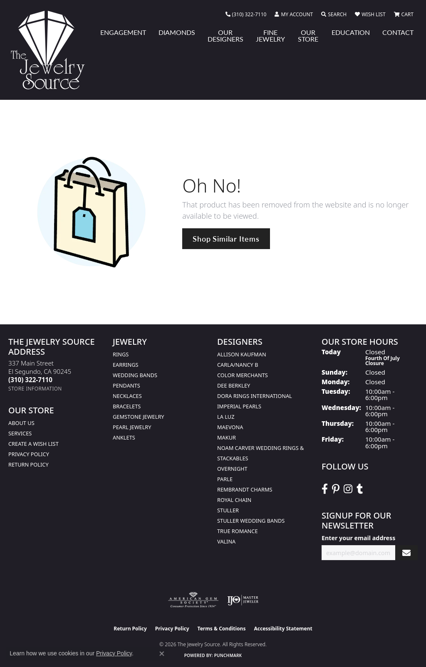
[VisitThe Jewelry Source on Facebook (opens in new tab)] (325, 489)
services (20, 433)
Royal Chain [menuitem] (234, 500)
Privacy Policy (28, 454)
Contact (398, 32)
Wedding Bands (135, 375)
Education (351, 32)
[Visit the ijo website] (242, 600)
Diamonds (177, 32)
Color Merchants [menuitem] (242, 375)
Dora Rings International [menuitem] (254, 396)
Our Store (308, 35)
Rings (121, 354)
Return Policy (28, 464)
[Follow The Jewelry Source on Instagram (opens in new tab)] (348, 489)
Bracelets (127, 406)
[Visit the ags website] (193, 600)
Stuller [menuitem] (228, 510)
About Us (21, 423)
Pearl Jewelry (132, 427)
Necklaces (127, 396)
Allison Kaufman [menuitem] (241, 354)
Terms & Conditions (222, 628)
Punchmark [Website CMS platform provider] (228, 655)
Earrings (126, 364)
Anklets (124, 437)
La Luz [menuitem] (225, 416)
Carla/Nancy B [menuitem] (237, 364)
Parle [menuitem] (225, 479)
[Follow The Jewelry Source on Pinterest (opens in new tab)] (335, 489)
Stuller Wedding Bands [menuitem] (251, 520)
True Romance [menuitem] (237, 531)
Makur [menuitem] (226, 437)
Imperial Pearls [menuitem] (239, 406)
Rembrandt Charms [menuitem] (244, 489)
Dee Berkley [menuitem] (233, 385)
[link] (246, 14)
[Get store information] (35, 388)
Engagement (123, 32)
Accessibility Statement (283, 628)
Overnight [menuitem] (232, 468)
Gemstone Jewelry (138, 416)
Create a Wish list (33, 443)
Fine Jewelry (270, 35)
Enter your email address (358, 538)
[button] (294, 14)
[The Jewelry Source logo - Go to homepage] (51, 49)
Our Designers (225, 35)
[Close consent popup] (161, 653)
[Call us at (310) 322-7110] (30, 379)
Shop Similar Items (226, 238)
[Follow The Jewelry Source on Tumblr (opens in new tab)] (360, 489)
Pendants (126, 385)
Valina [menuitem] (226, 541)
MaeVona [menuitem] (230, 427)
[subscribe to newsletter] (406, 553)
